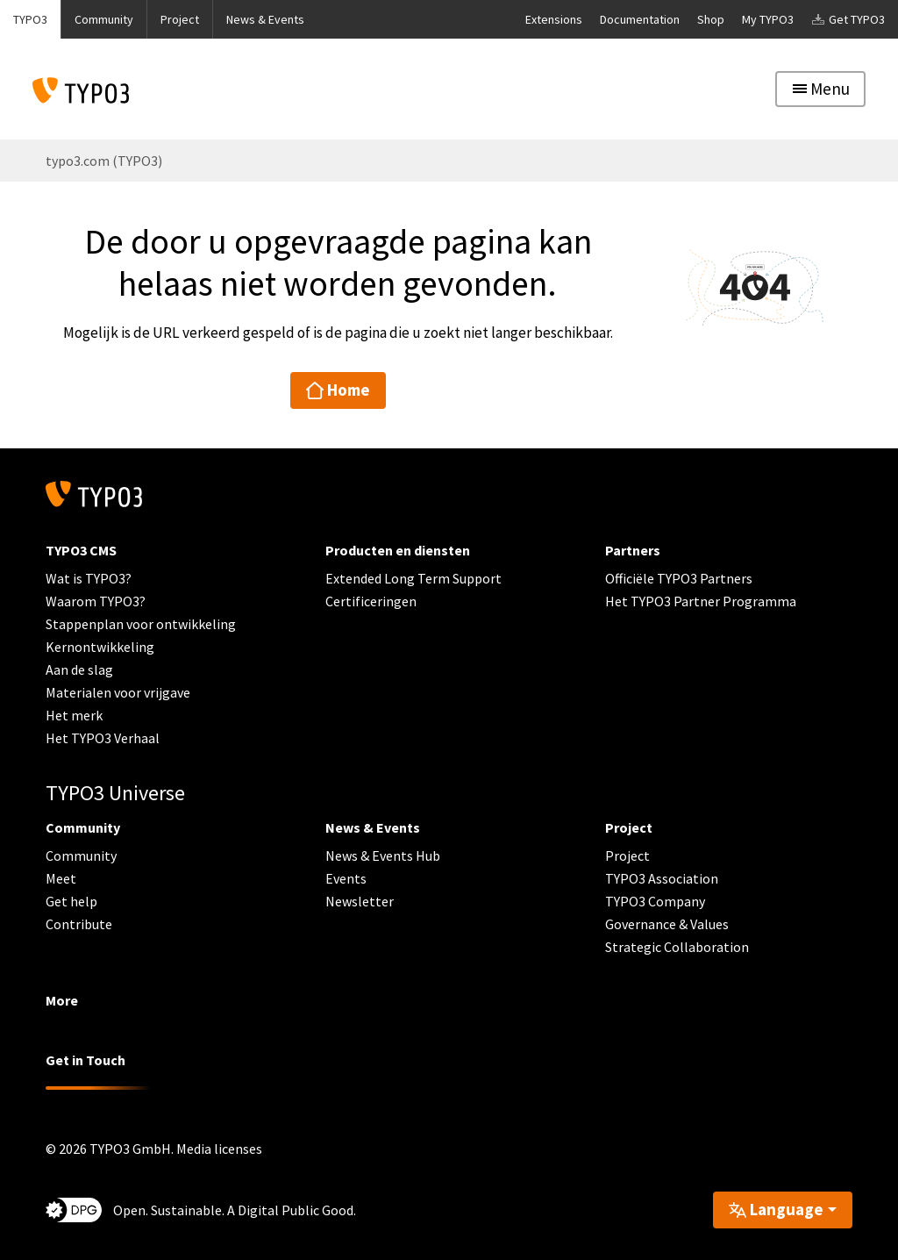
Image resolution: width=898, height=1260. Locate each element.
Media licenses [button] (219, 1148)
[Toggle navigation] (820, 89)
